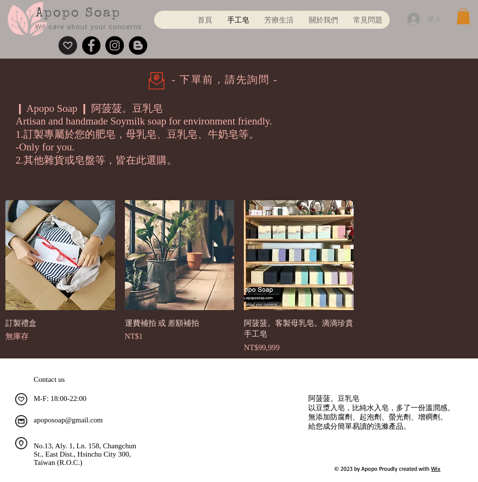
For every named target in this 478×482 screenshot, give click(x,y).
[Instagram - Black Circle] (114, 45)
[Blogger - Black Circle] (138, 45)
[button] (463, 16)
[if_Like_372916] (21, 399)
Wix (435, 468)
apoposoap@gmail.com (68, 420)
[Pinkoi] (68, 45)
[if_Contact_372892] (21, 421)
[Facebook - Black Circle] (91, 45)
